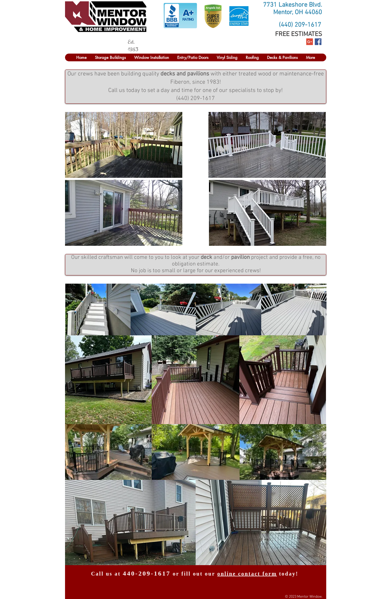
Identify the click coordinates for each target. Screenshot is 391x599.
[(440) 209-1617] (300, 25)
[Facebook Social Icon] (318, 41)
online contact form (247, 574)
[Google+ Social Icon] (309, 41)
